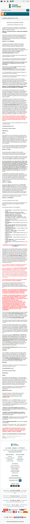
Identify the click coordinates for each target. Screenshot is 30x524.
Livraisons (10, 456)
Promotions (20, 456)
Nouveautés (20, 458)
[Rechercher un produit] (13, 10)
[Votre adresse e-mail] (14, 480)
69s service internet (19, 521)
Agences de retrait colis (15, 467)
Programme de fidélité (15, 471)
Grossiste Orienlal (9, 460)
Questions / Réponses (10, 458)
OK (27, 10)
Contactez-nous (15, 472)
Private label (20, 460)
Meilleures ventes (20, 459)
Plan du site (10, 459)
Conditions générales (15, 470)
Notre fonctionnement (15, 465)
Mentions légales (15, 468)
